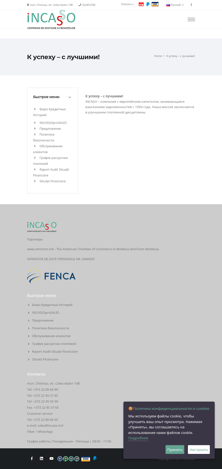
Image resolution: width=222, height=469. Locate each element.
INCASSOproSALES (50, 122)
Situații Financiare (50, 181)
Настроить (199, 449)
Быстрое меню (46, 97)
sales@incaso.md (50, 425)
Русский (175, 5)
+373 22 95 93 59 (46, 401)
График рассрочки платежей (54, 343)
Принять (174, 449)
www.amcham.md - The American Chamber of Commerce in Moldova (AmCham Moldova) (93, 249)
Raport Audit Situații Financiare (55, 351)
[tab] (52, 97)
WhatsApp (45, 431)
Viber (31, 431)
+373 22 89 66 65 (45, 419)
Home (158, 56)
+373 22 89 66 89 (45, 389)
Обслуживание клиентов (51, 336)
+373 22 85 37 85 (45, 395)
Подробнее (138, 437)
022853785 (88, 5)
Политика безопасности (50, 328)
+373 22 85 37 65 (46, 407)
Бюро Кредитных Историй (52, 305)
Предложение (47, 128)
